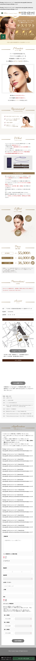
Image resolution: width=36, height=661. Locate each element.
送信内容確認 (18, 640)
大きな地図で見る (18, 383)
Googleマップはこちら (18, 351)
